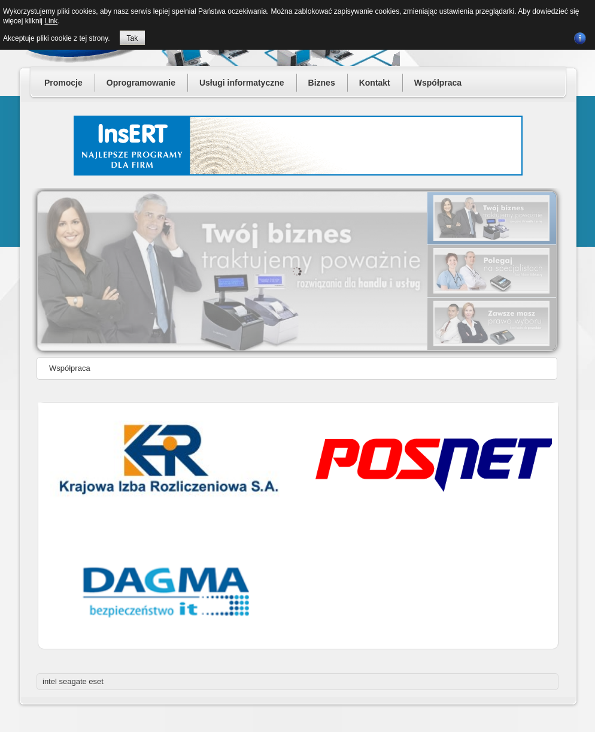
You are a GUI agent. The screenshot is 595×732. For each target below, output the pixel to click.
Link (50, 21)
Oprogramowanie (141, 82)
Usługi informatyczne (241, 82)
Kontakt (374, 82)
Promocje (63, 82)
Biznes (321, 82)
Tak (132, 38)
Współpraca (438, 82)
